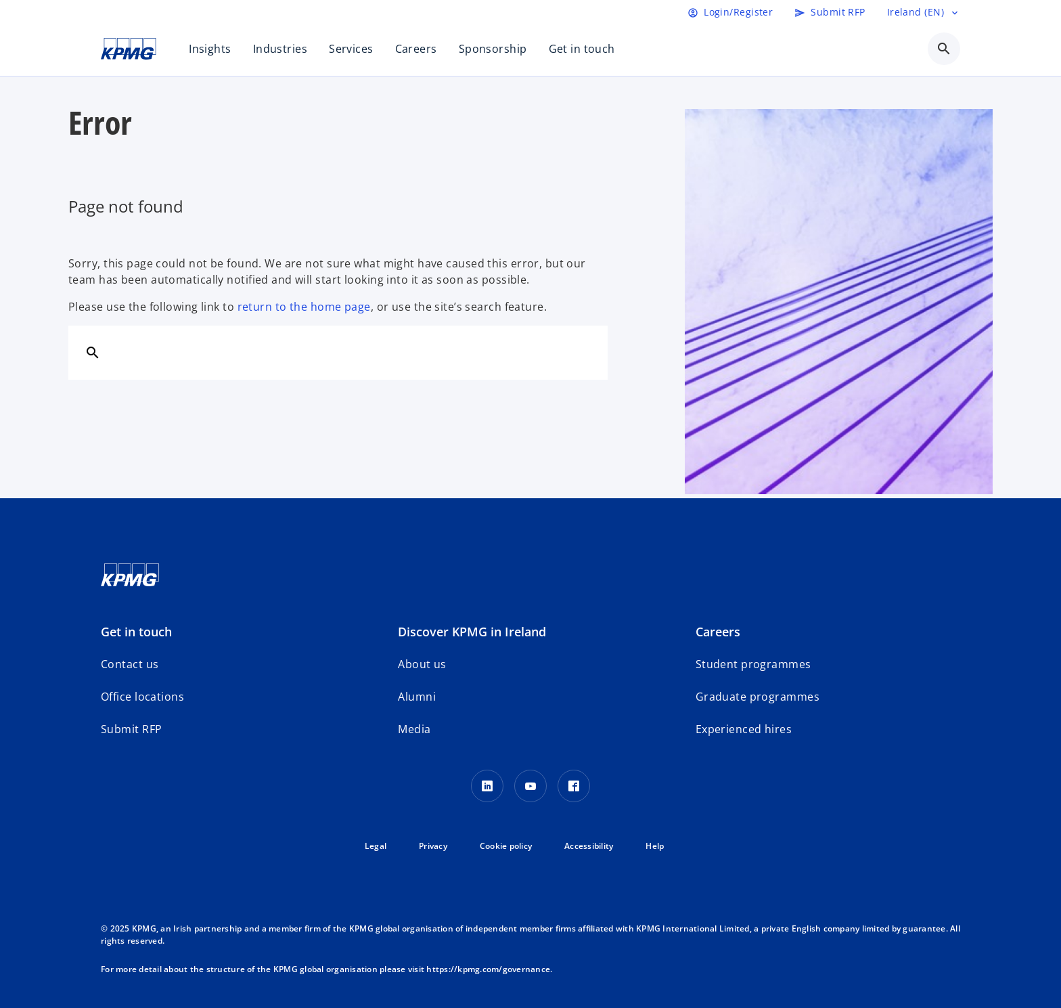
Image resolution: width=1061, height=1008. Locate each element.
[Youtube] (530, 786)
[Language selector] (923, 12)
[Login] (730, 12)
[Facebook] (574, 786)
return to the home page (304, 306)
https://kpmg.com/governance (488, 969)
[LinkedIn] (487, 786)
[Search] (93, 352)
